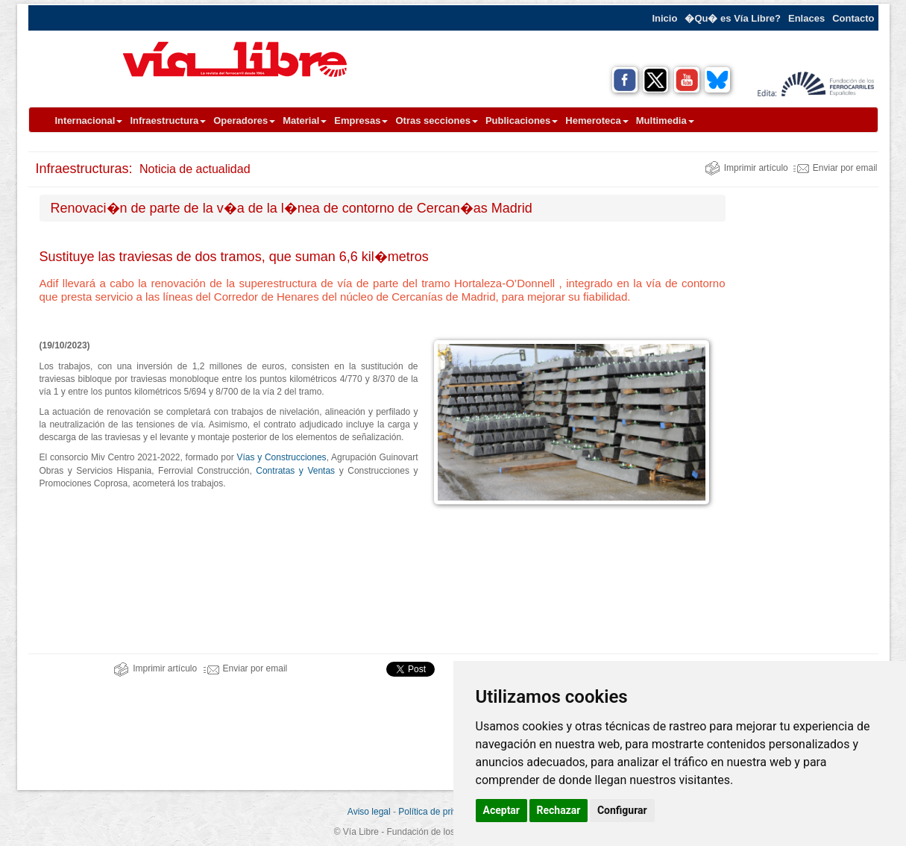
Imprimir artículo (746, 168)
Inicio (664, 18)
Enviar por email (835, 168)
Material (305, 120)
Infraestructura (168, 120)
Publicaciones (521, 120)
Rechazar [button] (559, 810)
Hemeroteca (596, 120)
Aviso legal (369, 811)
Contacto (853, 18)
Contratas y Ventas (295, 471)
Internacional (89, 120)
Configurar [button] (622, 810)
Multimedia (665, 120)
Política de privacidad (440, 811)
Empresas (361, 120)
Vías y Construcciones (281, 457)
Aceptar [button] (501, 810)
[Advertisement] (807, 418)
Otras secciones (436, 120)
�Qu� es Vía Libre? (733, 18)
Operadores (244, 120)
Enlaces (806, 18)
